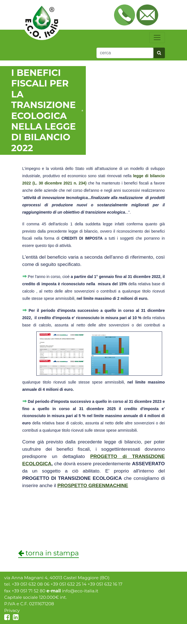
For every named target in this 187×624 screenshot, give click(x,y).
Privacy (12, 610)
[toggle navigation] (157, 37)
